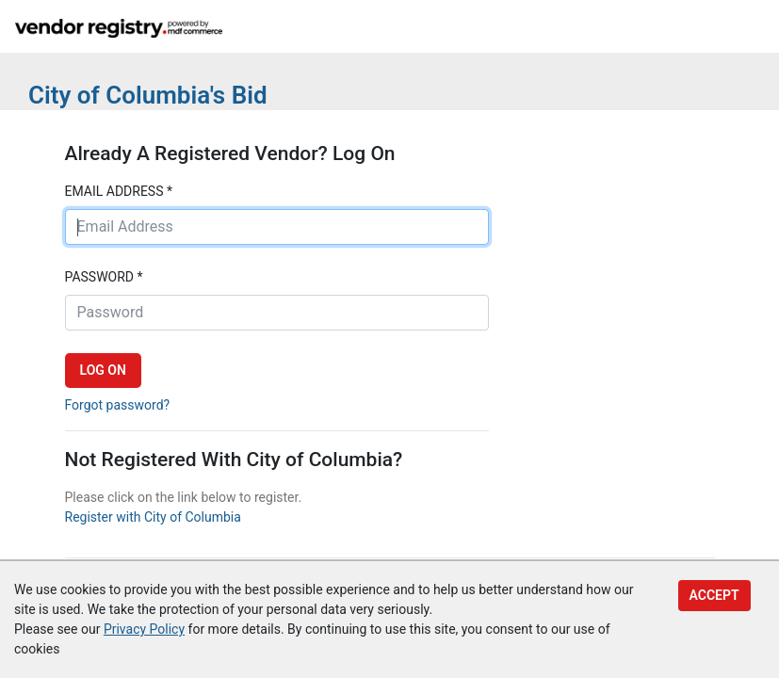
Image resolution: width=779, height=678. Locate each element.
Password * (104, 276)
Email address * (118, 191)
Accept (714, 595)
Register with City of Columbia (153, 517)
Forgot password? (117, 404)
